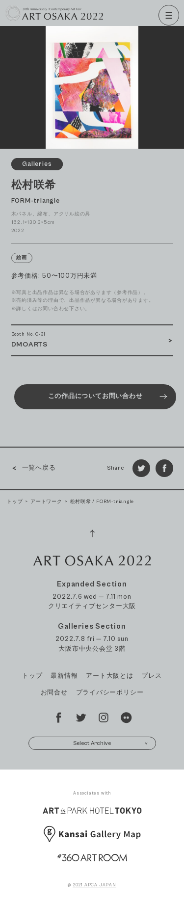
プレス (151, 676)
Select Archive (110, 743)
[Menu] (168, 15)
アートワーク (46, 502)
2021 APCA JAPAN (94, 885)
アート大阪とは (109, 676)
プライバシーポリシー (110, 692)
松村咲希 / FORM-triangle (102, 502)
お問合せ (54, 692)
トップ (15, 502)
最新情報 (64, 676)
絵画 (21, 258)
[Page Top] (92, 533)
